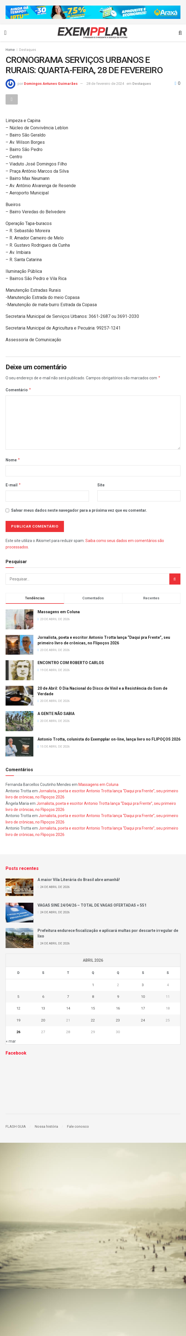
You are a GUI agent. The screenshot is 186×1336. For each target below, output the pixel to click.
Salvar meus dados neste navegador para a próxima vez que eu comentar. (79, 510)
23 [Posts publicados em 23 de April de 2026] (118, 1020)
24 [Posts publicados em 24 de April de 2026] (143, 1020)
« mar (11, 1041)
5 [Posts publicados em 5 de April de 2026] (18, 997)
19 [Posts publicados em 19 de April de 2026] (18, 1020)
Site (101, 485)
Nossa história (46, 1127)
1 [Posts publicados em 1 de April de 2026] (93, 985)
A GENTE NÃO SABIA (56, 714)
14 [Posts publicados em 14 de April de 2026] (68, 1008)
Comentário (18, 390)
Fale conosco (78, 1127)
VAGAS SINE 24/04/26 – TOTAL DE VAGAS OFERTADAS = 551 (92, 905)
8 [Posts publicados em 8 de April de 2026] (93, 997)
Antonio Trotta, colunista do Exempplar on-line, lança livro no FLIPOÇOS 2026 (109, 739)
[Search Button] (174, 579)
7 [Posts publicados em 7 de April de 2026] (68, 997)
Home (10, 50)
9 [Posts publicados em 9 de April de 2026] (118, 997)
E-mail (13, 485)
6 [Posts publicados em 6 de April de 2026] (43, 997)
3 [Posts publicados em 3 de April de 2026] (143, 985)
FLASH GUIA (16, 1127)
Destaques (27, 50)
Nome (13, 460)
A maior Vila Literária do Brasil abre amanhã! (79, 880)
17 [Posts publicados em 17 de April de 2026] (143, 1008)
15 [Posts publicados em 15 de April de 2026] (93, 1008)
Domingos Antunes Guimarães (51, 83)
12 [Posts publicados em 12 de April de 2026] (18, 1008)
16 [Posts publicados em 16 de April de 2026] (118, 1008)
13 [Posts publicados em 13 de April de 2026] (43, 1008)
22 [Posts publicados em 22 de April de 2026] (93, 1020)
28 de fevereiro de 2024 (105, 83)
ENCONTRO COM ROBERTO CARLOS (71, 663)
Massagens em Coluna (59, 612)
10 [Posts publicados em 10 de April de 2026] (143, 997)
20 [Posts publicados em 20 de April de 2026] (43, 1020)
